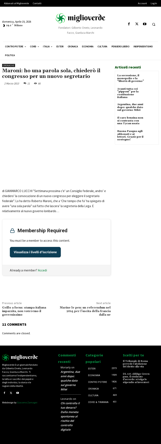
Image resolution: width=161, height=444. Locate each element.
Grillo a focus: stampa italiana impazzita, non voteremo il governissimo (24, 311)
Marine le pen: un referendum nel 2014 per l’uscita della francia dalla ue (85, 311)
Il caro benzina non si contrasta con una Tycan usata (130, 120)
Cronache (8, 65)
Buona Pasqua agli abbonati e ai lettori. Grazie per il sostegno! (130, 135)
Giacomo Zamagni (27, 402)
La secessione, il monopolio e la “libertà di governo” (130, 78)
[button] (153, 24)
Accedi (42, 270)
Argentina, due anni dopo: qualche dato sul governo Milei (130, 107)
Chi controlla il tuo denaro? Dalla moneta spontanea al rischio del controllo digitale (70, 416)
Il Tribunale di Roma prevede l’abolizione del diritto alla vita (135, 364)
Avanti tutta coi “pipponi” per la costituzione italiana (128, 93)
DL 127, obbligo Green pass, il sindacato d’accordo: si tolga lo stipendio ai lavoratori (136, 378)
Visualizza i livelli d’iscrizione (35, 252)
